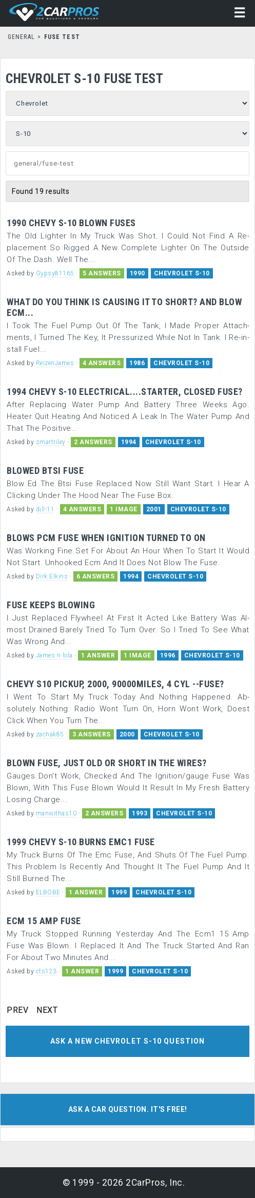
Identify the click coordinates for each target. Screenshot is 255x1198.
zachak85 (50, 734)
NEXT (46, 1010)
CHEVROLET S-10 (182, 273)
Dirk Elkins (52, 576)
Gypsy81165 (55, 273)
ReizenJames (55, 363)
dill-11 (45, 509)
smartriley (51, 442)
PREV (17, 1010)
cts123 (46, 971)
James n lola (54, 655)
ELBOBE (48, 892)
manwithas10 (56, 813)
